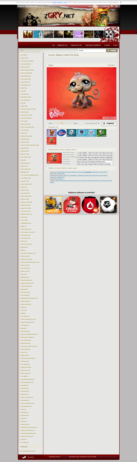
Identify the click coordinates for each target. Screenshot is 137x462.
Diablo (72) (24, 88)
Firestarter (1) (24, 412)
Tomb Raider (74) (25, 85)
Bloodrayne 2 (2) (25, 370)
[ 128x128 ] (96, 181)
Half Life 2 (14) (25, 190)
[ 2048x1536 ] (61, 174)
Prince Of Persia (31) (26, 115)
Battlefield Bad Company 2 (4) (29, 298)
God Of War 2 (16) (26, 178)
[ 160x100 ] (83, 181)
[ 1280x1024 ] (95, 172)
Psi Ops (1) (24, 421)
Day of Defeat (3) (25, 349)
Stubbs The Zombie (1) (27, 436)
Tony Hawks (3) (25, 364)
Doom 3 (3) (24, 352)
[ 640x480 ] (61, 172)
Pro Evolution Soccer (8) (28, 232)
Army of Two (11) (25, 211)
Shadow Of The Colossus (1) (29, 427)
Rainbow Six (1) (25, 424)
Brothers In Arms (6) (26, 259)
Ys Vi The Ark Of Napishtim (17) (29, 175)
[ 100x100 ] (108, 181)
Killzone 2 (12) (25, 199)
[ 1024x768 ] (80, 172)
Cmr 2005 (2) (24, 376)
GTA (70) (23, 91)
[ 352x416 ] (58, 181)
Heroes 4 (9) (24, 220)
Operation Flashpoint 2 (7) (28, 253)
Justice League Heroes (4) (28, 319)
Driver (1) (23, 409)
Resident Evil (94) (26, 76)
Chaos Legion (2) (25, 373)
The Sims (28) (25, 130)
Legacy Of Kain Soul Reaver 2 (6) (30, 262)
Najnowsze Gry (76, 45)
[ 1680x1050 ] (95, 175)
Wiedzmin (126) (25, 67)
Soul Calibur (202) (26, 64)
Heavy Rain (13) (25, 193)
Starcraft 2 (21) (25, 154)
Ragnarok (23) (25, 148)
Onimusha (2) (24, 388)
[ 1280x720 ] (66, 175)
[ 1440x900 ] (80, 175)
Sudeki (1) (24, 439)
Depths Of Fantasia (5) (27, 283)
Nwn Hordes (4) (25, 331)
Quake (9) (23, 226)
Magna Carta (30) (25, 124)
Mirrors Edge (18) (26, 169)
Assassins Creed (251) (27, 61)
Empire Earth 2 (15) (26, 184)
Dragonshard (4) (25, 301)
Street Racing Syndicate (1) (28, 433)
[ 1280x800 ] (73, 175)
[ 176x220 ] (77, 181)
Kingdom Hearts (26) (26, 136)
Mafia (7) (23, 250)
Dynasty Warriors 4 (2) (27, 382)
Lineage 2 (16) (25, 181)
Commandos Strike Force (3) (29, 346)
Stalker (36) (24, 106)
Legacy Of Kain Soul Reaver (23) (30, 145)
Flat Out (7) (24, 241)
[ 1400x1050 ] (103, 172)
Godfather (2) (24, 385)
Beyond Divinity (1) (26, 406)
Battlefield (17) (25, 172)
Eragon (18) (24, 166)
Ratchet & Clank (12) (26, 202)
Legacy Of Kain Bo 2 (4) (27, 322)
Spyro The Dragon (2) (27, 397)
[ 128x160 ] (90, 181)
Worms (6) (24, 274)
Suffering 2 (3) (25, 361)
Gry (53, 45)
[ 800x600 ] (74, 172)
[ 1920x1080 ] (103, 175)
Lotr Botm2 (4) (25, 325)
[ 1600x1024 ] (88, 175)
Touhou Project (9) (26, 229)
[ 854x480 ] (60, 179)
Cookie (99, 456)
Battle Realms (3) (25, 343)
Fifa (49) (23, 103)
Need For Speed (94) (26, 73)
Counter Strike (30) (26, 118)
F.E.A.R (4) (24, 310)
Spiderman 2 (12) (25, 205)
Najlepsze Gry (62, 45)
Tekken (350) (24, 58)
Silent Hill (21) (25, 151)
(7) (26, 244)
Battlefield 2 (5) (25, 277)
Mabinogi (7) (24, 247)
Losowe (107, 45)
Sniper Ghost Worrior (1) (28, 430)
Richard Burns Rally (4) (27, 337)
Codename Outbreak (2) (27, 379)
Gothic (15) (24, 187)
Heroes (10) (24, 217)
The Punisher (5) (25, 292)
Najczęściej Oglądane (93, 45)
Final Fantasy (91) (26, 79)
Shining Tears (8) (25, 235)
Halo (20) (23, 160)
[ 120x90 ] (102, 181)
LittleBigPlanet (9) (26, 223)
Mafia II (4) (24, 328)
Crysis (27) (24, 133)
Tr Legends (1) (25, 442)
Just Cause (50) (25, 100)
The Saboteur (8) (25, 238)
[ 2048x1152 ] (61, 177)
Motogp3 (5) (24, 289)
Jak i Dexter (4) (25, 316)
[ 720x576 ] (67, 172)
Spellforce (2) (24, 394)
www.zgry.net (64, 456)
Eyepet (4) (24, 307)
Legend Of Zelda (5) (26, 286)
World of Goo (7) (25, 256)
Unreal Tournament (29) (27, 127)
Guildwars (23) (25, 142)
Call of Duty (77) (25, 82)
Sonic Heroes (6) (25, 268)
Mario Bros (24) (25, 139)
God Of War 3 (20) (26, 157)
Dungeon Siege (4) (26, 304)
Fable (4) (23, 313)
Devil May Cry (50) (26, 97)
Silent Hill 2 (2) (25, 391)
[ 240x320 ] (71, 181)
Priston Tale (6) (25, 265)
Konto (115, 45)
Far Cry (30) (24, 121)
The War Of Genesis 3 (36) (28, 109)
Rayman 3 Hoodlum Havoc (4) (29, 334)
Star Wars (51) (25, 94)
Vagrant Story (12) (26, 208)
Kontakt (104, 456)
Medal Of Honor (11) (26, 214)
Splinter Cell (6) (25, 271)
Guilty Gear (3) (25, 355)
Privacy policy (112, 456)
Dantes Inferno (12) (26, 196)
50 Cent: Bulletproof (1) (27, 403)
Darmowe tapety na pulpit (28, 451)
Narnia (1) (23, 418)
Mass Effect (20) (25, 163)
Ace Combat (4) (25, 295)
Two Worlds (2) (25, 400)
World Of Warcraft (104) (27, 70)
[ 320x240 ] (64, 181)
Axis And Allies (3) (26, 340)
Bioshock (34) (25, 112)
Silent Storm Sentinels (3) (28, 358)
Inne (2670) (24, 55)
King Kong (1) (25, 415)
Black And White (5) (26, 280)
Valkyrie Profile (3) (26, 367)
